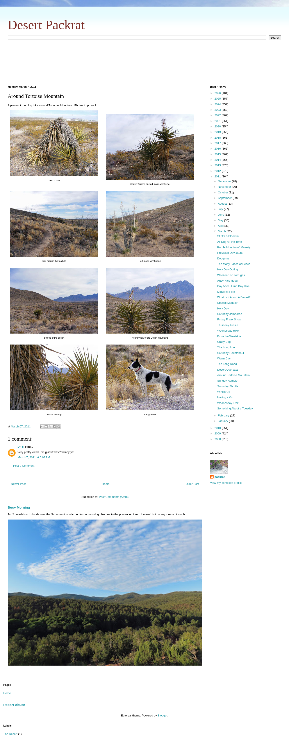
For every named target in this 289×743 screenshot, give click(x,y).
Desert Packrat (46, 25)
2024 (218, 104)
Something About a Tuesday (235, 408)
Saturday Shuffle (227, 386)
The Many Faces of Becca (233, 264)
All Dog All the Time (229, 241)
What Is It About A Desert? (233, 297)
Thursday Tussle (227, 325)
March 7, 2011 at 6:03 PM (34, 457)
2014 (218, 159)
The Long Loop (226, 347)
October (223, 192)
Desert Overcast (227, 369)
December (225, 181)
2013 (218, 165)
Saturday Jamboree (229, 314)
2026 (218, 93)
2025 (218, 98)
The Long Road (227, 364)
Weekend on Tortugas (231, 275)
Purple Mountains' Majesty (233, 247)
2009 (218, 433)
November (225, 186)
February (224, 415)
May (221, 220)
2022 (218, 115)
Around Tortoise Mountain (233, 375)
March (222, 231)
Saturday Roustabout (230, 353)
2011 (218, 176)
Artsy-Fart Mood (227, 280)
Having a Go (225, 397)
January (223, 421)
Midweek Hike (226, 291)
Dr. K (21, 446)
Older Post (192, 484)
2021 (218, 121)
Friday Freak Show (229, 319)
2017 (218, 143)
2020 (218, 126)
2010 (218, 428)
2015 (218, 154)
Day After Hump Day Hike (233, 286)
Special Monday (227, 302)
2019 (218, 132)
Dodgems (223, 258)
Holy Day (223, 308)
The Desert (10, 734)
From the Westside (229, 336)
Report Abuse (14, 705)
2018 (218, 137)
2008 (218, 439)
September (225, 198)
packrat (219, 477)
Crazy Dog (223, 341)
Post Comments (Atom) (113, 496)
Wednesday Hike (228, 330)
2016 (218, 148)
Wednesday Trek (227, 403)
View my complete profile (226, 482)
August (223, 203)
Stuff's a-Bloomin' (228, 236)
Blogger (162, 715)
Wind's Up (223, 391)
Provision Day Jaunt (230, 252)
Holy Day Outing (227, 269)
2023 (218, 109)
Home (106, 484)
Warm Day (223, 358)
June (221, 214)
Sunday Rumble (227, 380)
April (221, 225)
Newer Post (18, 484)
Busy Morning (19, 507)
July (221, 209)
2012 (218, 171)
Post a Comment (23, 465)
